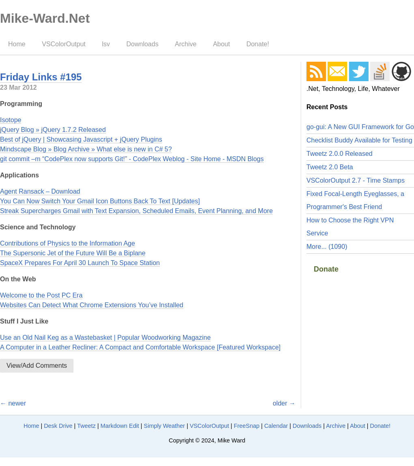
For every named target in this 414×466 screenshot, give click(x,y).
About (221, 44)
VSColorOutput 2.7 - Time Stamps (355, 180)
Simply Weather (164, 426)
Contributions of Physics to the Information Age (67, 243)
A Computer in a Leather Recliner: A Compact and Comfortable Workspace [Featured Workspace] (140, 347)
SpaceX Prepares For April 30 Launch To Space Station (80, 262)
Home (17, 44)
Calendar (276, 426)
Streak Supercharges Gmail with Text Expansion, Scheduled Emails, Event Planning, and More (136, 210)
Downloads (142, 44)
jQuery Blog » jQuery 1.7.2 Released (53, 129)
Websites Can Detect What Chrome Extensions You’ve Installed (91, 305)
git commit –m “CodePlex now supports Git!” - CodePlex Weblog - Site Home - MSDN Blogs (132, 158)
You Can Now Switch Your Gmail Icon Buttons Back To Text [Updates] (100, 201)
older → (284, 403)
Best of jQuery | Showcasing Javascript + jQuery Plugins (81, 139)
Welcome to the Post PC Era (41, 295)
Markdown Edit (119, 426)
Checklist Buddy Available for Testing (359, 140)
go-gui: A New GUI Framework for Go (360, 126)
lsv (106, 44)
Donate (326, 269)
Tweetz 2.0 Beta (329, 167)
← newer (13, 403)
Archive (185, 44)
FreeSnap (246, 426)
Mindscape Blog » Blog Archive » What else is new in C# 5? (86, 149)
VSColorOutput (64, 44)
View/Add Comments (36, 365)
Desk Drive (58, 426)
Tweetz (86, 426)
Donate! (257, 44)
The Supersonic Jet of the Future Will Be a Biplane (72, 253)
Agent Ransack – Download (40, 191)
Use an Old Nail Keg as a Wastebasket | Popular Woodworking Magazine (105, 337)
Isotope (10, 119)
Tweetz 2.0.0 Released (339, 153)
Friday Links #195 (41, 76)
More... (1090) (326, 246)
